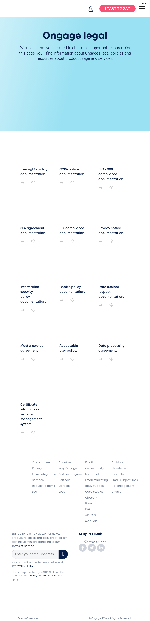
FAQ (88, 509)
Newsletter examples (119, 471)
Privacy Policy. (24, 566)
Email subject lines (125, 480)
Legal (62, 492)
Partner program (70, 474)
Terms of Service (23, 546)
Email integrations (44, 474)
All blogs (118, 462)
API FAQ (90, 515)
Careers (64, 486)
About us (65, 462)
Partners (64, 480)
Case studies (94, 492)
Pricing (37, 468)
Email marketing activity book (96, 483)
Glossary (91, 498)
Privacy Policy (29, 576)
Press (88, 503)
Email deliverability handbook (94, 468)
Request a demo (43, 486)
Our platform (41, 462)
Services (38, 480)
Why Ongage (68, 468)
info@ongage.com (93, 541)
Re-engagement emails (123, 489)
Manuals (91, 521)
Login (35, 492)
